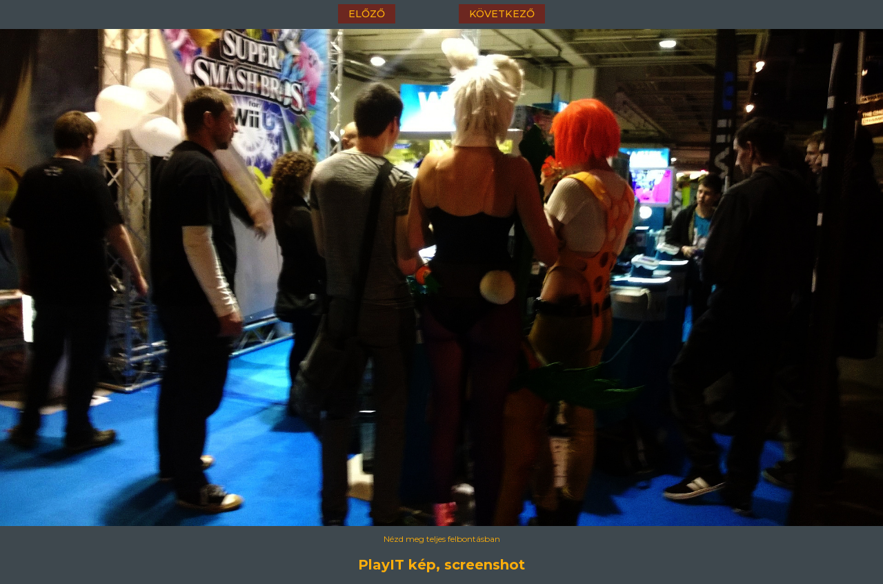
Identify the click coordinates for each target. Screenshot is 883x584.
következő (502, 14)
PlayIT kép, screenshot (441, 564)
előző (366, 14)
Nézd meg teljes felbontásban (442, 539)
